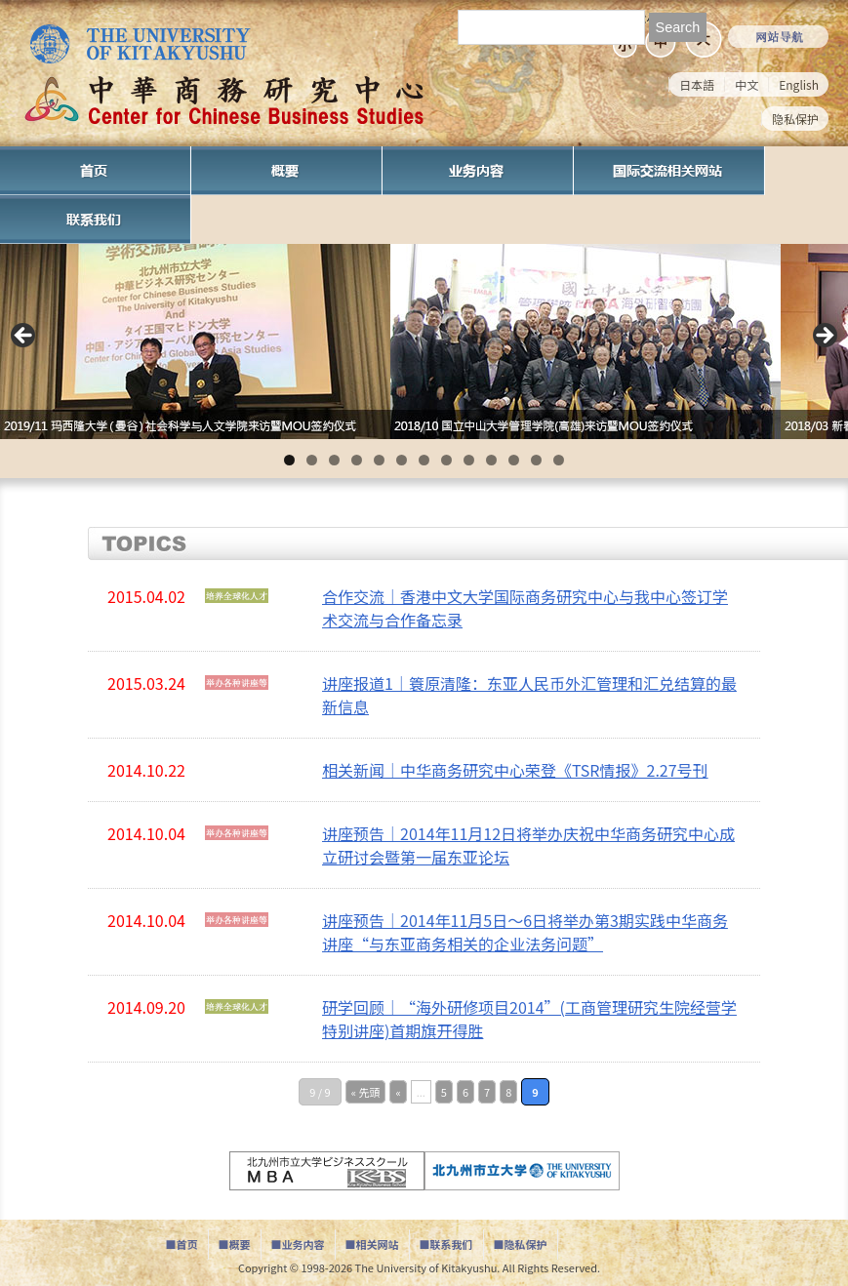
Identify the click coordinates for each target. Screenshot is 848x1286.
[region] (424, 341)
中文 (746, 84)
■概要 (235, 1244)
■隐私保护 (520, 1244)
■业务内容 (298, 1244)
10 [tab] (491, 460)
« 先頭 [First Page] (366, 1092)
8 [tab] (446, 460)
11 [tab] (513, 460)
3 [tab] (334, 460)
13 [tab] (558, 460)
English (799, 84)
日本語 (696, 84)
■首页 (182, 1244)
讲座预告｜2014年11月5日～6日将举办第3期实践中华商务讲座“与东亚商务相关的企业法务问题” (525, 931)
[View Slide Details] (195, 341)
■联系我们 (446, 1244)
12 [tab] (536, 460)
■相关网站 (372, 1244)
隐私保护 (795, 118)
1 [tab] (289, 460)
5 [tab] (379, 460)
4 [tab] (356, 460)
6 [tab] (401, 460)
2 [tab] (311, 460)
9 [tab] (469, 460)
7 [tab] (424, 460)
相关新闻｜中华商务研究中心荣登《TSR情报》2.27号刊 (515, 770)
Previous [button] (24, 336)
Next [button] (823, 336)
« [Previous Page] (397, 1092)
